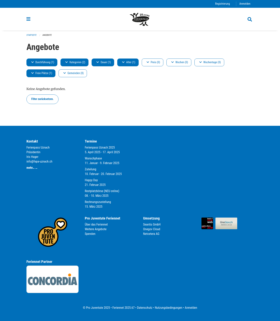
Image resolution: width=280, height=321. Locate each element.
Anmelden (244, 3)
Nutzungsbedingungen (168, 308)
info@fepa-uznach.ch (39, 161)
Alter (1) (128, 62)
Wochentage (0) (210, 62)
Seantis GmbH (152, 224)
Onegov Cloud (151, 229)
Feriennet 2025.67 (123, 308)
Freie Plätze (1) (41, 73)
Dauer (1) (103, 62)
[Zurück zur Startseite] (140, 19)
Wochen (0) (179, 62)
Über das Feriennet (96, 224)
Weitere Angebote (96, 229)
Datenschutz (144, 308)
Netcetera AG (151, 234)
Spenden (90, 234)
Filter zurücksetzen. (42, 99)
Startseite (31, 35)
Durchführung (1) (42, 62)
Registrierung (222, 3)
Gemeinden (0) (73, 73)
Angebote (47, 35)
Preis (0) (153, 62)
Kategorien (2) (75, 62)
